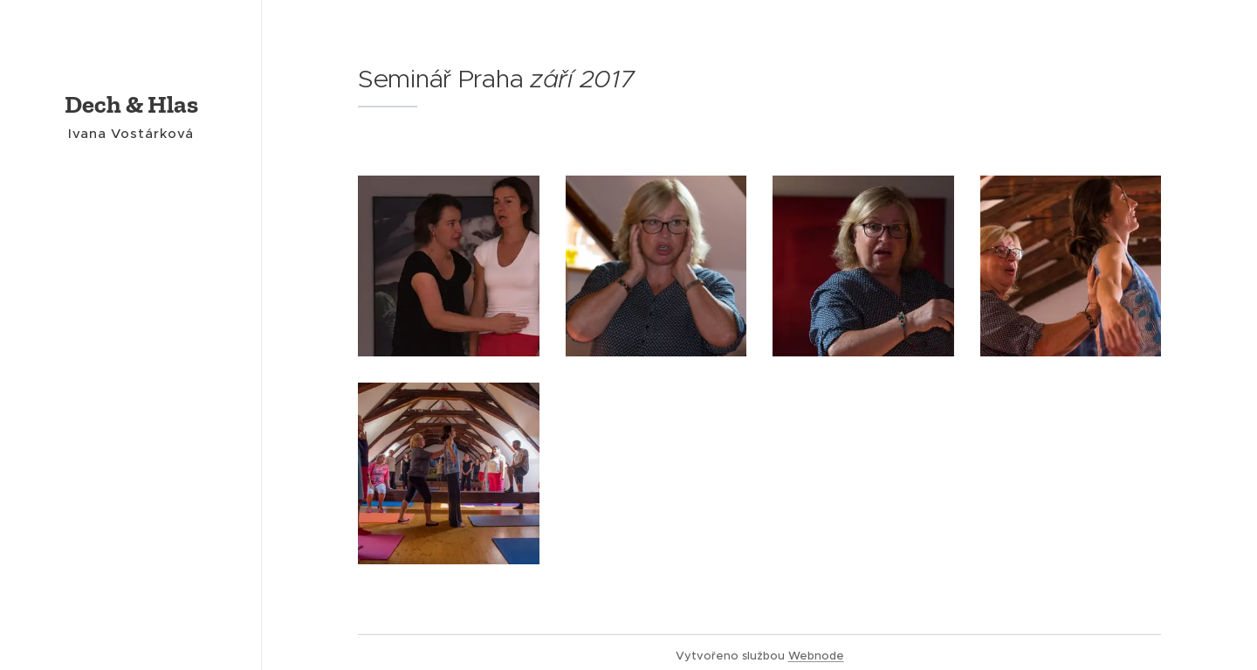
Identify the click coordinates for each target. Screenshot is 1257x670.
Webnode (816, 655)
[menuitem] (131, 303)
